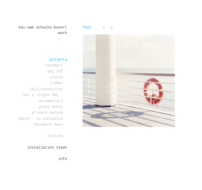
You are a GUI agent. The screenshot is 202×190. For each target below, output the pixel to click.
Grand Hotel (51, 107)
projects (58, 60)
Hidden (56, 83)
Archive (55, 136)
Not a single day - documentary (43, 98)
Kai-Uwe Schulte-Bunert (42, 27)
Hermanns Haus (48, 124)
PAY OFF (55, 71)
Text (87, 27)
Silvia (56, 77)
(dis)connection (46, 89)
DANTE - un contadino (41, 119)
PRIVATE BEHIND (47, 113)
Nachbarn (54, 65)
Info (62, 159)
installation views (47, 147)
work (62, 33)
